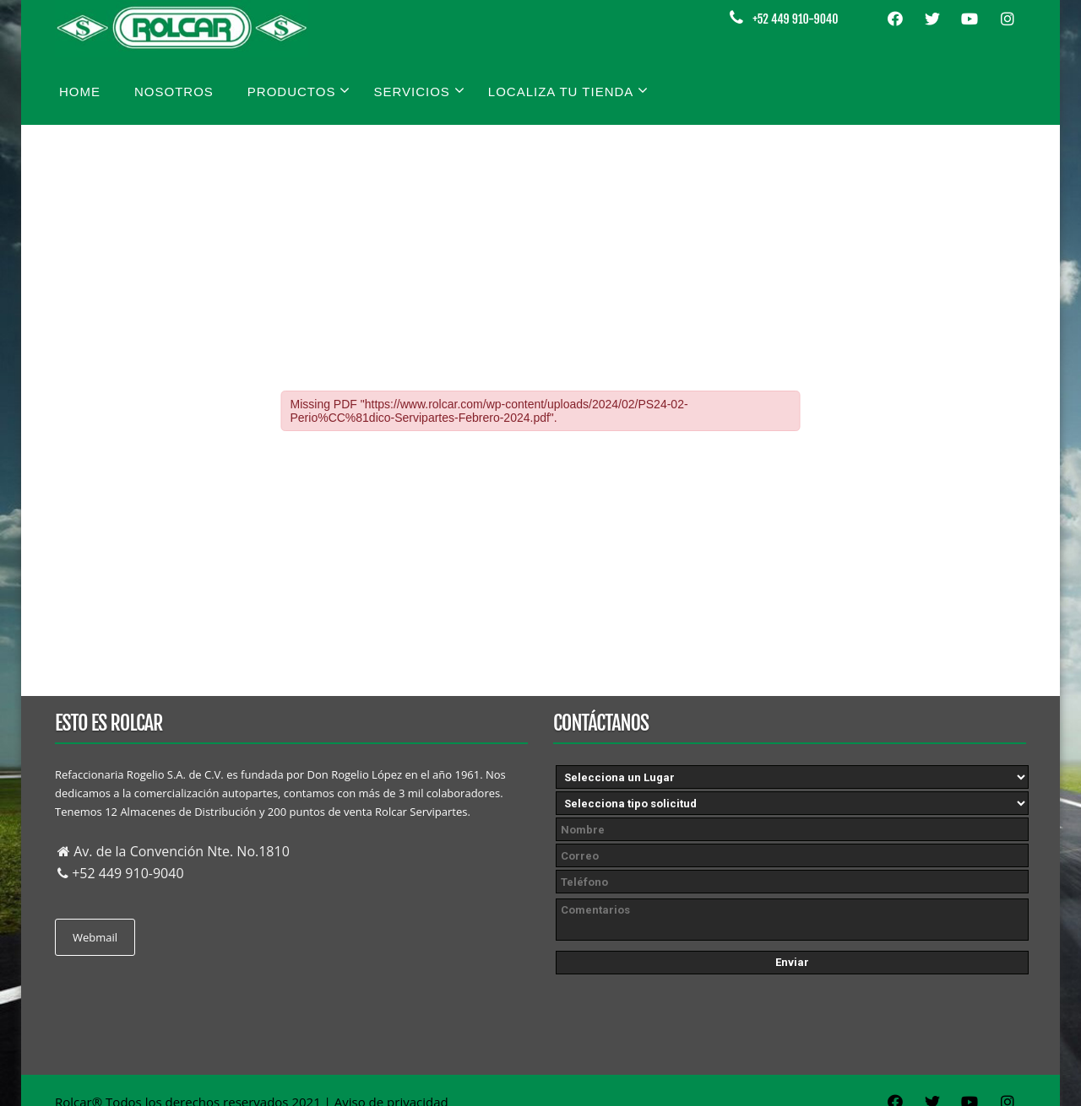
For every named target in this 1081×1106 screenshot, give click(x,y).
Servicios (418, 91)
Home (79, 91)
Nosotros (174, 91)
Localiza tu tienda (568, 91)
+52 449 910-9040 (795, 19)
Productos (299, 91)
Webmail (95, 937)
